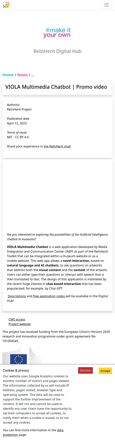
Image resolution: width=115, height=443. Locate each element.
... (32, 74)
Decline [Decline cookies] (85, 370)
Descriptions (17, 296)
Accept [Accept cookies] (105, 371)
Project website (19, 324)
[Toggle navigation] (106, 5)
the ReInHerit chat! (57, 146)
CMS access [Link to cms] (16, 319)
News (22, 74)
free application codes (49, 296)
